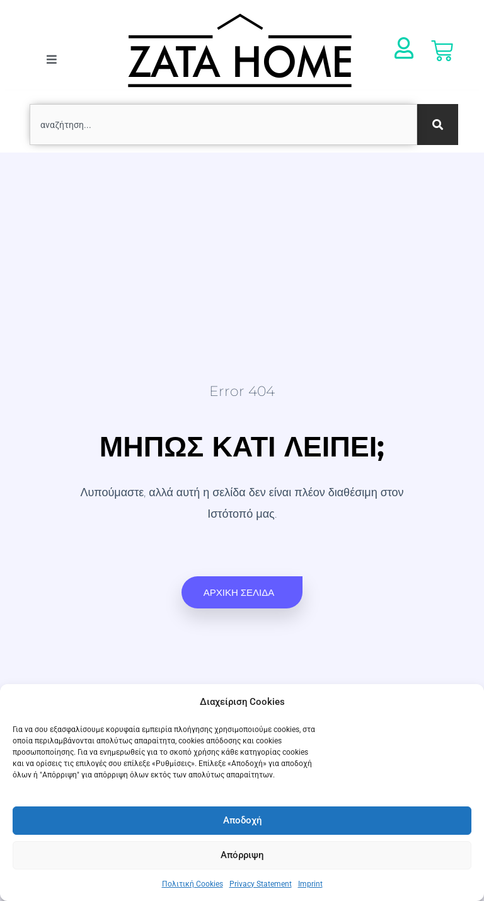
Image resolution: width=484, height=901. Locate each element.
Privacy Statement (260, 884)
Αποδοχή (242, 820)
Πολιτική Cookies (192, 884)
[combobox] (223, 124)
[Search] (437, 124)
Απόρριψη (242, 855)
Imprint (310, 884)
